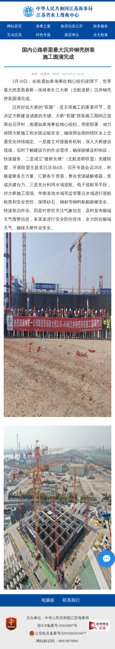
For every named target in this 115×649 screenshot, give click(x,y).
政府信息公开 (72, 26)
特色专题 (43, 35)
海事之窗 (43, 26)
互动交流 (14, 35)
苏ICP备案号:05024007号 (57, 625)
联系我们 (71, 600)
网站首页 (14, 26)
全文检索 (100, 35)
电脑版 (47, 600)
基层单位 (71, 35)
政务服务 (100, 26)
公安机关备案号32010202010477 (57, 633)
